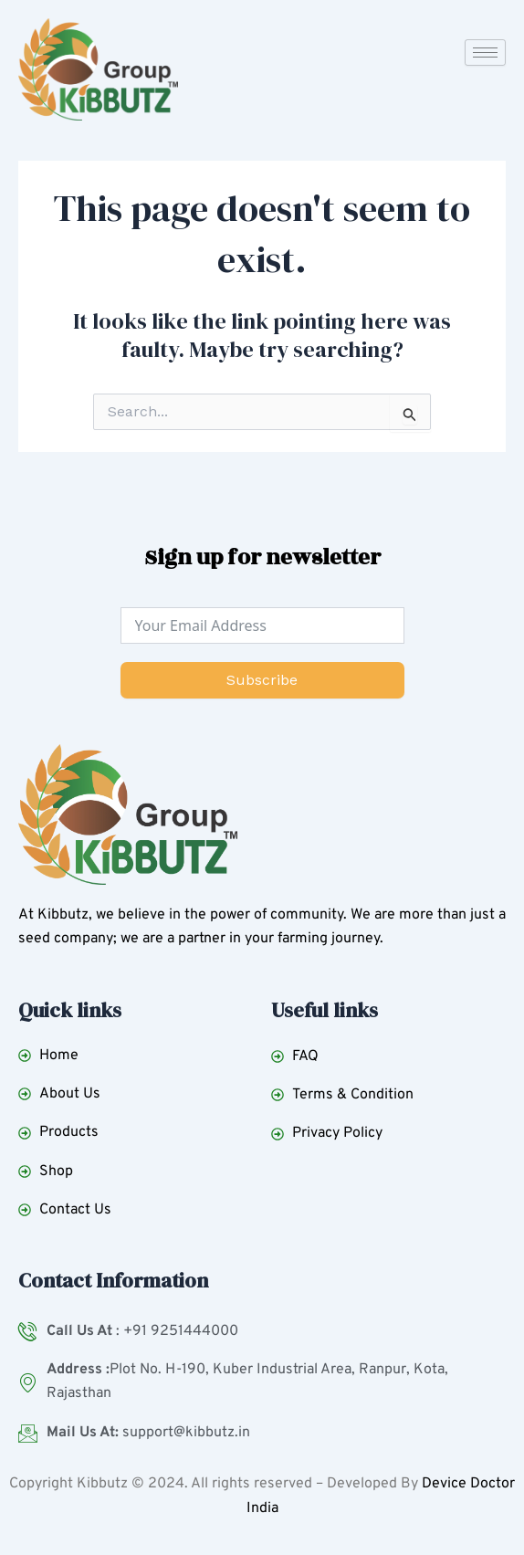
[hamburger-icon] (485, 52)
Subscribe (262, 679)
